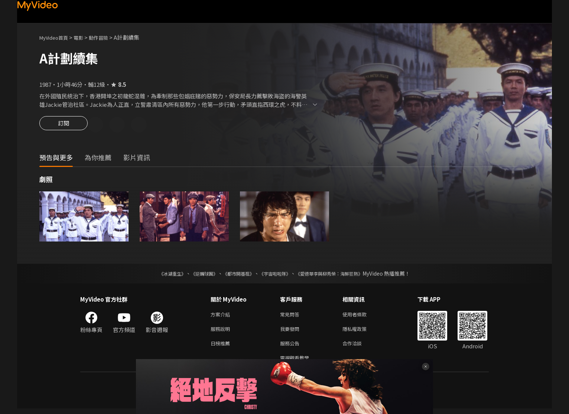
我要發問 (291, 331)
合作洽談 (358, 347)
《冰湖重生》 (159, 274)
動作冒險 (106, 37)
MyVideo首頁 (56, 37)
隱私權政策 (361, 331)
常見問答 (291, 316)
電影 (84, 37)
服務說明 (222, 331)
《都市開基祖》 (235, 274)
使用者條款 (361, 316)
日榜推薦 (222, 347)
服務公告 (291, 347)
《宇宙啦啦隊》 (276, 274)
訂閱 (63, 125)
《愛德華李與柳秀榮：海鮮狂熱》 (339, 274)
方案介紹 (222, 316)
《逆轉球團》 (195, 274)
